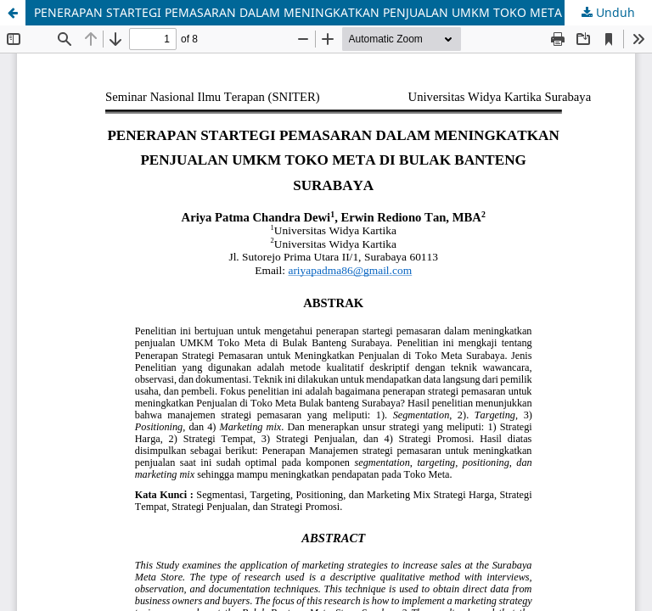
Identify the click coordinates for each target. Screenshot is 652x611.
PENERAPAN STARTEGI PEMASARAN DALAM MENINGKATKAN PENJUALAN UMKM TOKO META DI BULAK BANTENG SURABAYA (343, 12)
